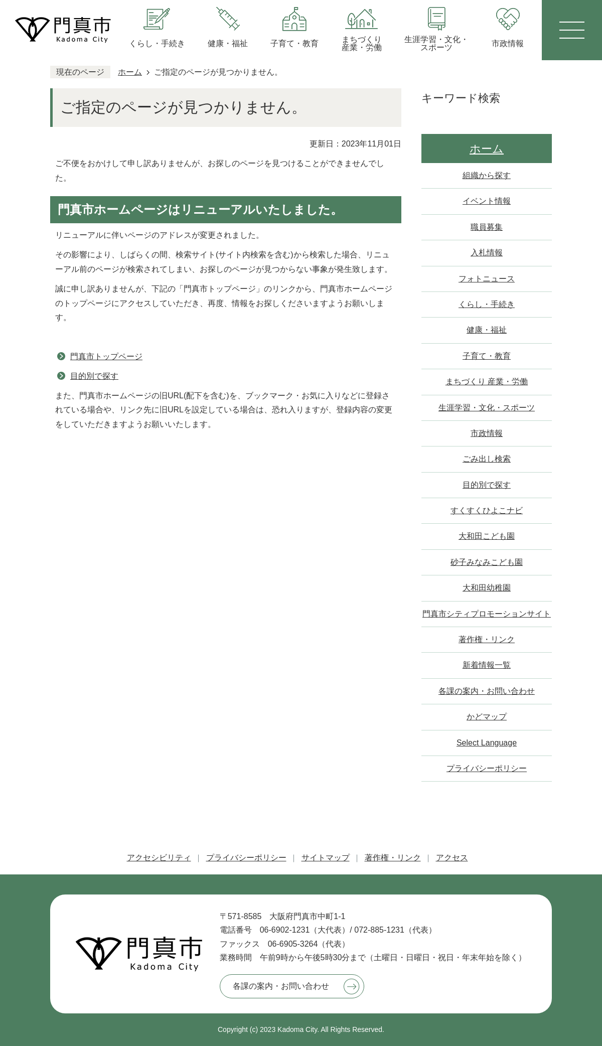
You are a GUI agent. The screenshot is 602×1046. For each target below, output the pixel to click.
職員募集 (487, 227)
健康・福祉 (487, 330)
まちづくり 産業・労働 (486, 381)
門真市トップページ (106, 356)
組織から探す (487, 175)
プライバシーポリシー (486, 768)
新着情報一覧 (487, 665)
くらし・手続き (487, 304)
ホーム (130, 72)
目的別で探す (94, 376)
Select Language (487, 742)
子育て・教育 (487, 356)
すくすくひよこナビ (486, 510)
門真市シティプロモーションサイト (486, 614)
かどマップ (487, 716)
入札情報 (487, 252)
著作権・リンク (487, 639)
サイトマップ (326, 857)
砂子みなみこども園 (486, 562)
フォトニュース (487, 278)
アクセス (452, 857)
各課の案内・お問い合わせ (486, 691)
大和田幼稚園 (487, 587)
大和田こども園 (487, 536)
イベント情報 (487, 201)
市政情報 (487, 433)
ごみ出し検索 (487, 459)
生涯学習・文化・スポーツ (486, 407)
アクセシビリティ (159, 857)
